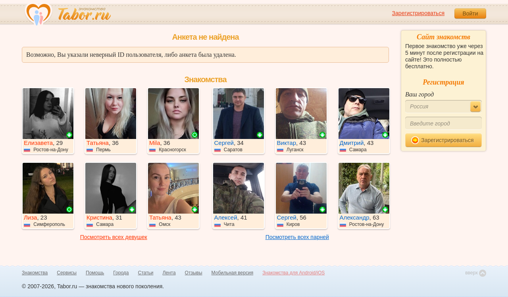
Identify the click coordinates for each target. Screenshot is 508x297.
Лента (168, 273)
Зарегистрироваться (418, 13)
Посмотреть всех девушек (113, 237)
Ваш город (419, 94)
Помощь (95, 273)
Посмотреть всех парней (297, 237)
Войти (470, 13)
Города (121, 273)
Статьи (146, 273)
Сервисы (67, 273)
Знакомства (35, 273)
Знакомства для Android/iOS (293, 273)
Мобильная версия (233, 273)
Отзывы (193, 273)
